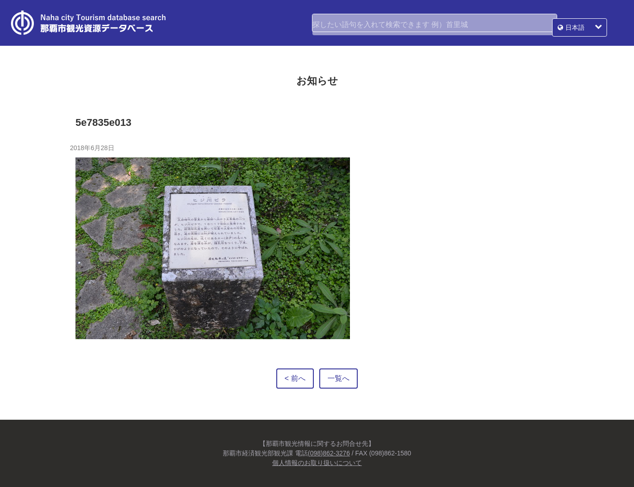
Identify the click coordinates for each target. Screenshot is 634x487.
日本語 (591, 23)
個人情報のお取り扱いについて (317, 462)
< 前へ (295, 378)
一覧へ (338, 378)
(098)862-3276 (329, 453)
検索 (544, 23)
